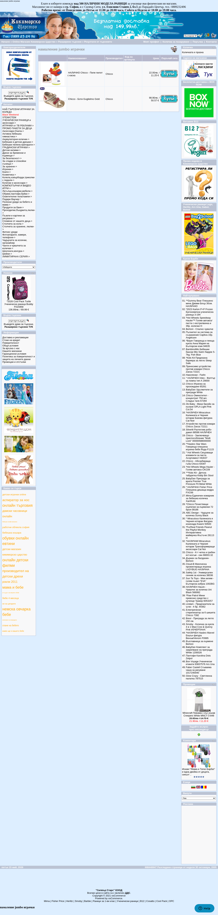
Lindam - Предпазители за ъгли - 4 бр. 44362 (200, 605)
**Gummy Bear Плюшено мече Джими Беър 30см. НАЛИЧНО (199, 303)
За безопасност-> (12, 158)
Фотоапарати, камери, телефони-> (14, 236)
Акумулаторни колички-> (15, 139)
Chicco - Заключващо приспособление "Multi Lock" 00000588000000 (198, 438)
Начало (5, 41)
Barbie (87, 901)
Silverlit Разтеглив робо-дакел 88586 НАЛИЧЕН (199, 431)
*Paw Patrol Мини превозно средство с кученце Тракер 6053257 (199, 598)
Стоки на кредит (11, 340)
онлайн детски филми (15, 563)
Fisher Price (58, 901)
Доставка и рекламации (15, 337)
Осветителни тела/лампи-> (17, 196)
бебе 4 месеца (10, 598)
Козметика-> (9, 174)
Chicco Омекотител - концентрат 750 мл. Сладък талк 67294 (197, 398)
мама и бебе (13, 587)
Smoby (78, 901)
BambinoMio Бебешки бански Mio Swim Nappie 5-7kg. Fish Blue (200, 352)
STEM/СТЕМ (9, 117)
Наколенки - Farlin (195, 374)
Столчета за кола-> (12, 223)
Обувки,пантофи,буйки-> (15, 193)
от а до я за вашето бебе (10, 593)
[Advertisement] (109, 880)
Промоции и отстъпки (14, 362)
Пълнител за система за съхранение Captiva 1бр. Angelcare (199, 335)
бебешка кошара (11, 532)
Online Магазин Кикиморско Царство (34, 41)
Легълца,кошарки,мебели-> (17, 191)
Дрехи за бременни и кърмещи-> (14, 154)
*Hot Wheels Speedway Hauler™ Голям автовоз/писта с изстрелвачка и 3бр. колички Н (199, 321)
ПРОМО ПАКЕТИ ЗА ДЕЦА (17, 128)
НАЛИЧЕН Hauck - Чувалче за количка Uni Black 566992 (199, 590)
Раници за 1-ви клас (104, 901)
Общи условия (10, 345)
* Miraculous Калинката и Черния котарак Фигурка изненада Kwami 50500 (199, 521)
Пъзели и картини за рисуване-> (13, 217)
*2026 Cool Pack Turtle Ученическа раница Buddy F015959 (18, 304)
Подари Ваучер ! (11, 199)
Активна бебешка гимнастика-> (11, 135)
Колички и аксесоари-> (14, 182)
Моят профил (151, 41)
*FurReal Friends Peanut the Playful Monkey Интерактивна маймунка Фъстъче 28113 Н (200, 532)
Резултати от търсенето (98, 41)
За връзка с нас (11, 348)
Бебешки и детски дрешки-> (17, 142)
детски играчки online (14, 494)
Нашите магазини (12, 351)
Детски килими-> (11, 150)
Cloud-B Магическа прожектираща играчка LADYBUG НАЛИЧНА (198, 567)
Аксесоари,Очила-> (13, 131)
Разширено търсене (70, 41)
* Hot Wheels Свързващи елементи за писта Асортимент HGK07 (199, 455)
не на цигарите (9, 604)
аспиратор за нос (15, 500)
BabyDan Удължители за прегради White (199, 391)
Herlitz (69, 901)
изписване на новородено (9, 620)
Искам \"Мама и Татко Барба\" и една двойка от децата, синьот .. (198, 772)
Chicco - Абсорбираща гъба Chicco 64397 (198, 462)
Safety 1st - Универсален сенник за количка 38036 (199, 574)
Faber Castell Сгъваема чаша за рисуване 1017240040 (198, 670)
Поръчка (198, 41)
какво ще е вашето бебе (13, 631)
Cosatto (150, 901)
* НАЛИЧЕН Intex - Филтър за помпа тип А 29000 (200, 379)
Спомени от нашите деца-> (17, 221)
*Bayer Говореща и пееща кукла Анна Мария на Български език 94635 (200, 343)
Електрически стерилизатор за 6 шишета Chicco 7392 (200, 612)
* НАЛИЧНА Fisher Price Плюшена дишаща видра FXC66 (200, 490)
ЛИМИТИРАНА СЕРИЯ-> (16, 256)
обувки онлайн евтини (15, 541)
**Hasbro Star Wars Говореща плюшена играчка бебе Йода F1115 (200, 447)
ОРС (171, 901)
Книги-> (6, 172)
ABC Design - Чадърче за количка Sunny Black (199, 514)
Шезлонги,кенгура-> (13, 251)
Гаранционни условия (14, 353)
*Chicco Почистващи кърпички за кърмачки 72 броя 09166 (199, 507)
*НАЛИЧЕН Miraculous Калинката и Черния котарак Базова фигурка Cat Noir (199, 416)
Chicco (109, 74)
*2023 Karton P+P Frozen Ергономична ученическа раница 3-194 (199, 312)
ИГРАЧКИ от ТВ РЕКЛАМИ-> (18, 125)
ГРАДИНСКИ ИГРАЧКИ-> (16, 147)
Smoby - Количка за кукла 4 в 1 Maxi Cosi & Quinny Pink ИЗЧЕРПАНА (200, 627)
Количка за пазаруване (176, 41)
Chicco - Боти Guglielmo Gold (84, 99)
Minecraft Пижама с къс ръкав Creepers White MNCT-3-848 (199, 714)
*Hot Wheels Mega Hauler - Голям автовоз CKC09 (200, 468)
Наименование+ (77, 58)
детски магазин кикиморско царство (14, 552)
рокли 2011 (9, 581)
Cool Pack (161, 901)
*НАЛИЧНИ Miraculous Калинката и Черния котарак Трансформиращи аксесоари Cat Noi (200, 545)
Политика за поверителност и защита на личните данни (18, 358)
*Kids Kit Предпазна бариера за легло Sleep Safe (199, 360)
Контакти (211, 41)
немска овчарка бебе (16, 612)
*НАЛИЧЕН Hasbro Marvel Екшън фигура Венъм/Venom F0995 (200, 635)
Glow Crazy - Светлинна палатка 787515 (199, 677)
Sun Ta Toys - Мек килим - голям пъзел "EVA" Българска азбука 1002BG (200, 581)
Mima (47, 901)
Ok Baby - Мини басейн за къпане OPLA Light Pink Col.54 (200, 407)
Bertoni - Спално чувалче (199, 329)
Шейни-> (7, 253)
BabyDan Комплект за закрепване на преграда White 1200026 (199, 650)
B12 (142, 901)
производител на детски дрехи (15, 573)
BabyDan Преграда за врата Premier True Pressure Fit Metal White (199, 481)
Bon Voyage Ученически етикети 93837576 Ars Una (200, 663)
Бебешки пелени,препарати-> (18, 144)
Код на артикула (129, 58)
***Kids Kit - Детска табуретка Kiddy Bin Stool (199, 474)
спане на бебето (10, 625)
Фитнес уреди (9, 232)
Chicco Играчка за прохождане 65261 (196, 385)
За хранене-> (9, 166)
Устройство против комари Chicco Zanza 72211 (200, 425)
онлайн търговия (17, 505)
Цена (156, 58)
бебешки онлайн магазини (9, 521)
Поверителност (10, 342)
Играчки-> (7, 169)
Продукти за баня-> (13, 207)
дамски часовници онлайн (14, 513)
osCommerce (119, 895)
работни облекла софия (15, 527)
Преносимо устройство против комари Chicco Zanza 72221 (198, 369)
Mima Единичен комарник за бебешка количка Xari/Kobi (200, 498)
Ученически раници (127, 901)
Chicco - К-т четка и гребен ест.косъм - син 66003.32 (200, 553)
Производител (114, 58)
